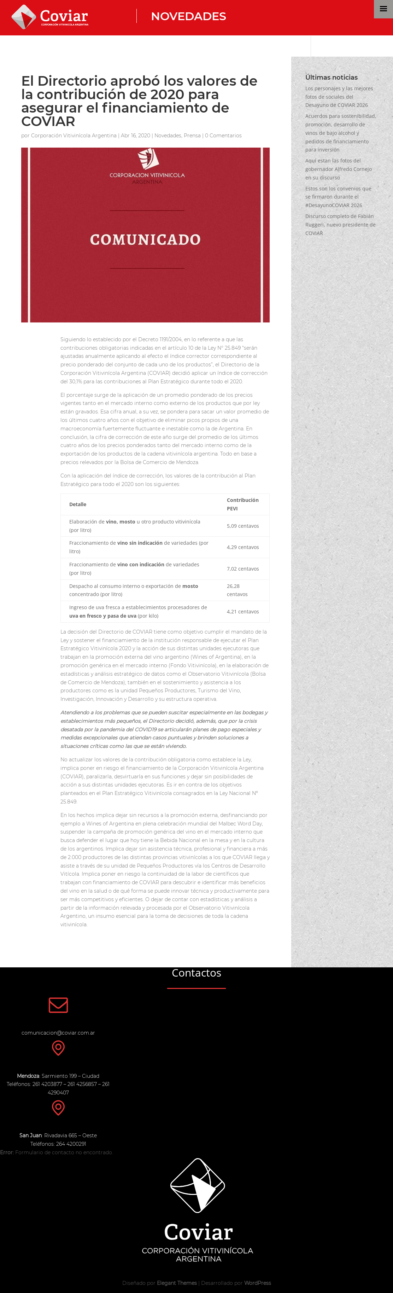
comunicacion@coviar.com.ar (58, 1033)
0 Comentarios (223, 135)
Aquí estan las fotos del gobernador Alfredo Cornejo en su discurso (338, 169)
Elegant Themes (177, 1283)
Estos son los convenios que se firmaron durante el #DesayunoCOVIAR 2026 (338, 197)
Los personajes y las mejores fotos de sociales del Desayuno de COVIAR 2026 (339, 97)
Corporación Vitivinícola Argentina (74, 135)
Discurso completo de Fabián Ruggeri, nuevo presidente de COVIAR (340, 224)
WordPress (257, 1283)
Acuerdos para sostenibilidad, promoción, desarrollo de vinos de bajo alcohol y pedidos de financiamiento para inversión (340, 133)
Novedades (188, 16)
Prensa (192, 135)
